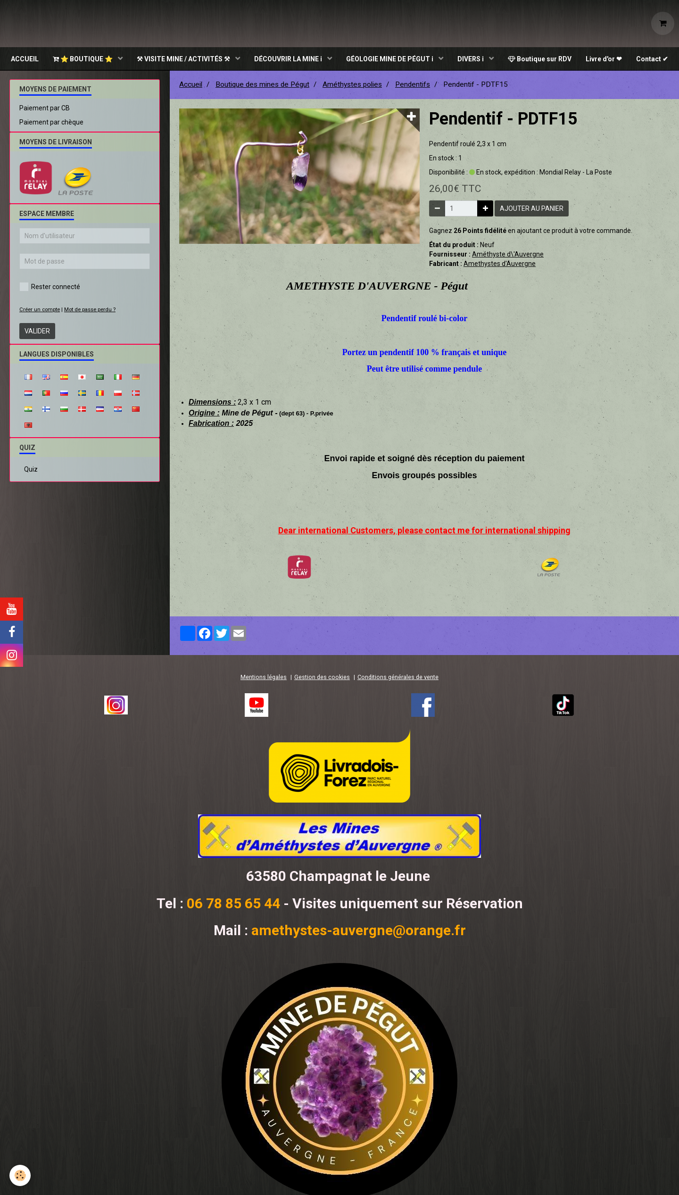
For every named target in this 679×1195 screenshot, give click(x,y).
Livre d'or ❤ (604, 59)
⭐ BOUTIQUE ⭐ (83, 59)
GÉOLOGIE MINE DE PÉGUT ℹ (390, 59)
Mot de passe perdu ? (90, 310)
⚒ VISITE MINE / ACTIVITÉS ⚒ (184, 59)
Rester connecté (49, 287)
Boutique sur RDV (539, 59)
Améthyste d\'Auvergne (508, 255)
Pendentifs (412, 85)
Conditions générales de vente (398, 677)
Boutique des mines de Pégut (262, 85)
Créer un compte (39, 310)
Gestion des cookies (322, 677)
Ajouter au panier (531, 209)
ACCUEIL (25, 59)
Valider (37, 332)
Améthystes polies (352, 85)
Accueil (190, 85)
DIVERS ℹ (471, 59)
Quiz (31, 470)
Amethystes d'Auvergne (500, 264)
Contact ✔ (652, 59)
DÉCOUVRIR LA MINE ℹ (288, 59)
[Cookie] (20, 1175)
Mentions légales (263, 677)
